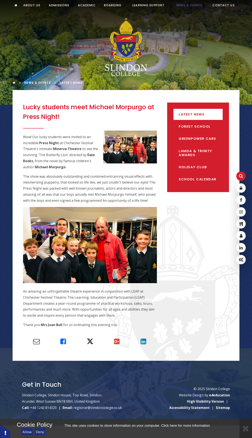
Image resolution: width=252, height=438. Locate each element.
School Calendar (197, 179)
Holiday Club (193, 167)
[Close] (245, 428)
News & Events (37, 83)
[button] (5, 431)
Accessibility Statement (189, 407)
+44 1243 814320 (43, 407)
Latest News (71, 83)
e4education (219, 395)
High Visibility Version (205, 401)
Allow (27, 431)
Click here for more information (185, 426)
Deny (40, 431)
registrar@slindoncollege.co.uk (98, 407)
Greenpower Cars (197, 138)
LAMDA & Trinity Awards (195, 153)
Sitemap (223, 407)
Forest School (195, 126)
